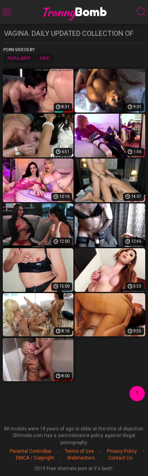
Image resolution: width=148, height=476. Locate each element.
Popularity (19, 58)
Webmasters (81, 458)
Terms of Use (79, 451)
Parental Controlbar (31, 451)
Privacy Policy (122, 451)
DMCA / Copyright (35, 458)
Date (44, 58)
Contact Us (120, 458)
